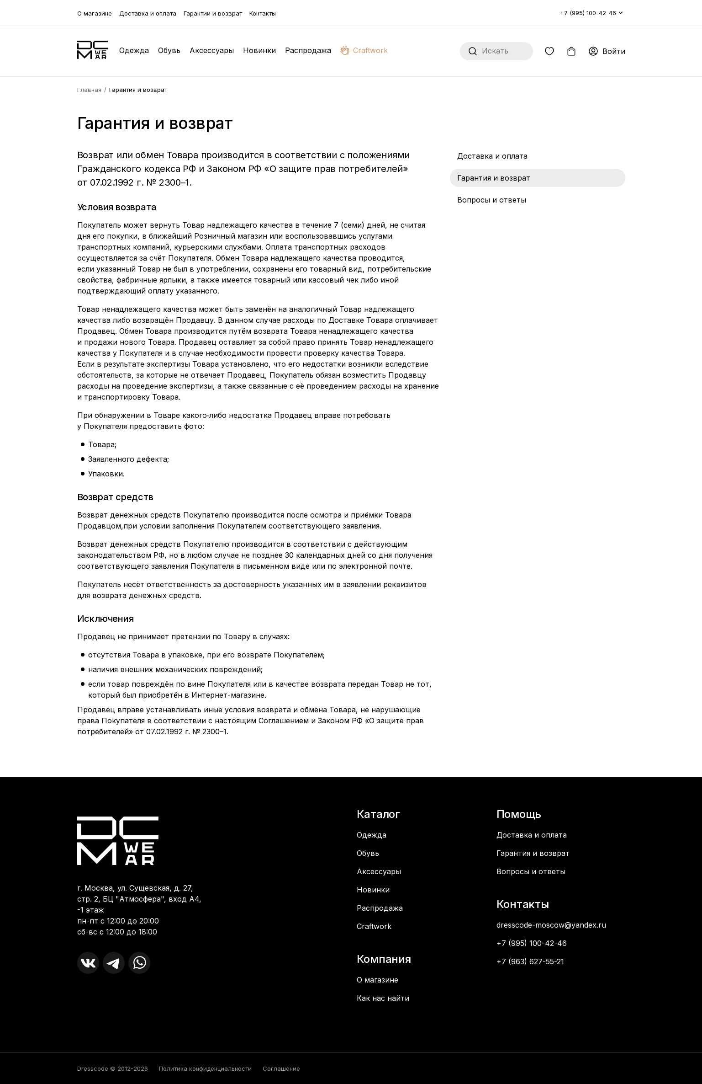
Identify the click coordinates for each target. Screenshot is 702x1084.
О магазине (94, 13)
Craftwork (364, 50)
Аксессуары (212, 50)
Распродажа (308, 50)
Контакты (262, 13)
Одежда (134, 50)
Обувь (169, 50)
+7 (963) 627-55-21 (530, 961)
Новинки (259, 50)
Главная (89, 89)
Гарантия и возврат (493, 177)
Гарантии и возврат (213, 13)
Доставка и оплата (147, 13)
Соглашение (281, 1068)
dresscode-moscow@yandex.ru (551, 924)
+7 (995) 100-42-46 (588, 12)
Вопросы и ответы (491, 199)
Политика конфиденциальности (205, 1068)
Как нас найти (383, 998)
